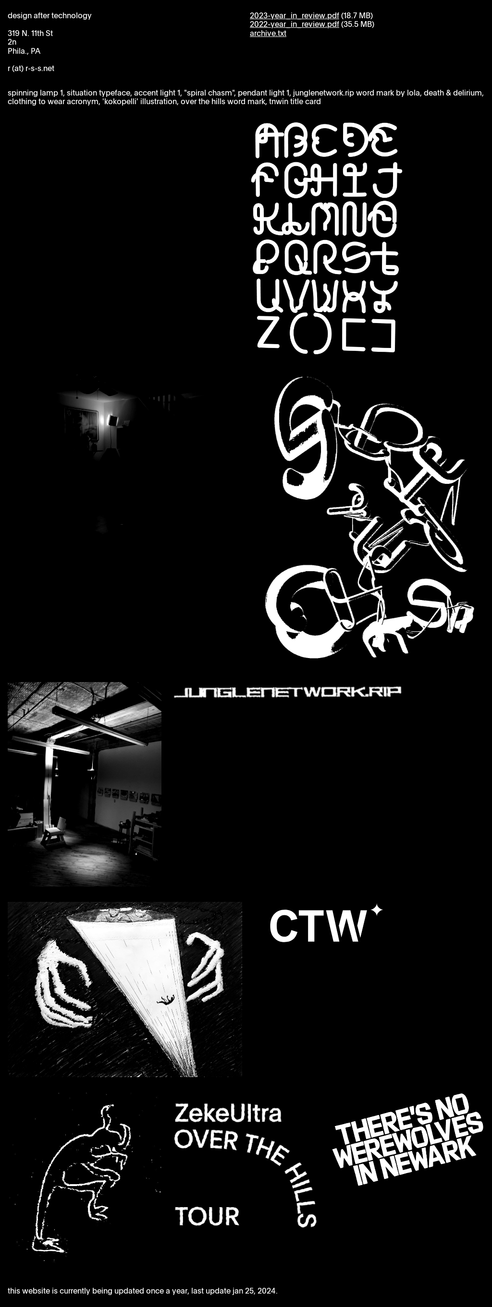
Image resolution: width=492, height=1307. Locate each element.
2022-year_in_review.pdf (294, 24)
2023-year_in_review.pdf (294, 15)
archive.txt (268, 33)
